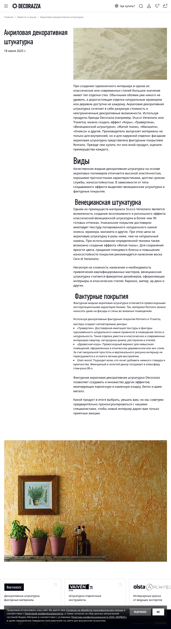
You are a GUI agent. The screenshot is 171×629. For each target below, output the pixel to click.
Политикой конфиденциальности (44, 613)
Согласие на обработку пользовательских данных (94, 610)
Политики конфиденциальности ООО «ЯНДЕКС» (99, 617)
